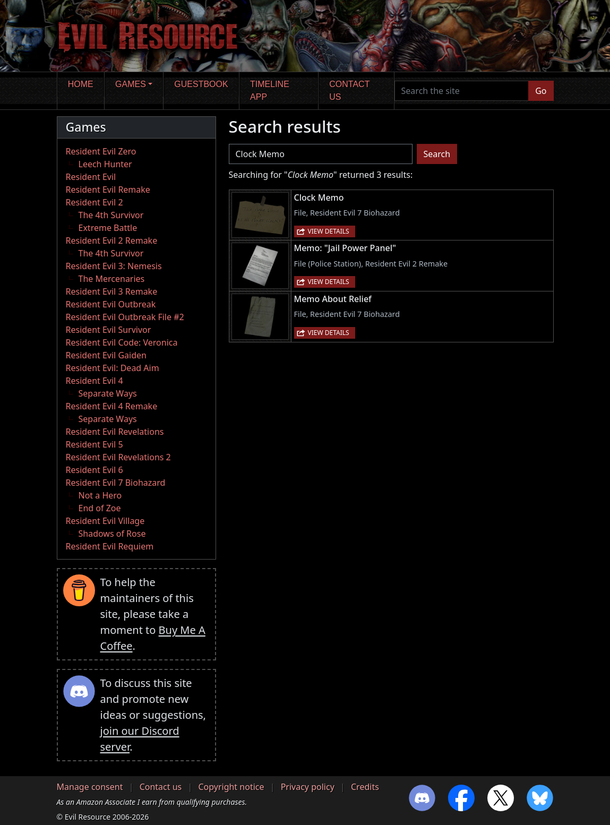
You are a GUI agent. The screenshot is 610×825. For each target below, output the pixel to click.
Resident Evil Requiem (110, 546)
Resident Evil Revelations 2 (118, 457)
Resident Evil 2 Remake (112, 240)
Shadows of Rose (112, 533)
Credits (365, 787)
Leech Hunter (105, 164)
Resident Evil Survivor (108, 330)
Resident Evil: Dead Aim (112, 368)
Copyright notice (231, 787)
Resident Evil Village (105, 521)
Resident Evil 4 (94, 380)
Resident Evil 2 (94, 202)
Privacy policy (307, 787)
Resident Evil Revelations (115, 431)
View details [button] (328, 231)
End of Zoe (100, 508)
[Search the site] (461, 91)
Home (80, 84)
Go (540, 91)
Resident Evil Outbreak (111, 304)
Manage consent (90, 787)
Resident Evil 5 (94, 444)
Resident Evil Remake (108, 189)
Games (130, 84)
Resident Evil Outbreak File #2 (125, 317)
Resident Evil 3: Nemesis (114, 266)
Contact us (349, 90)
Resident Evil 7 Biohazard (116, 482)
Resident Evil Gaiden (106, 355)
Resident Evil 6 (94, 470)
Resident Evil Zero (101, 151)
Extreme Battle (108, 228)
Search (437, 154)
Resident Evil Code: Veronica (122, 342)
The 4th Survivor (111, 215)
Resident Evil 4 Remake (112, 406)
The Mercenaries (112, 279)
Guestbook (201, 84)
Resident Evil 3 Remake (112, 291)
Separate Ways (108, 393)
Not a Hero (100, 495)
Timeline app (269, 90)
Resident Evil (91, 177)
